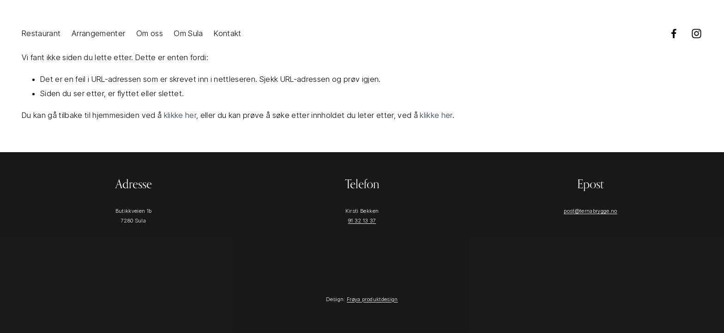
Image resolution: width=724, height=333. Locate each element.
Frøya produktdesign (372, 299)
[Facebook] (674, 33)
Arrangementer (98, 33)
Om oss (149, 33)
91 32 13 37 (362, 220)
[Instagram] (696, 33)
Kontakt (227, 33)
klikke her (180, 115)
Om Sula (188, 33)
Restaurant (41, 33)
